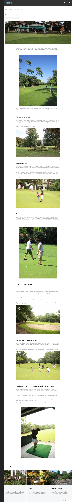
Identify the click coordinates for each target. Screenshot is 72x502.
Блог (11, 9)
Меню (1, 4)
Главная (7, 9)
